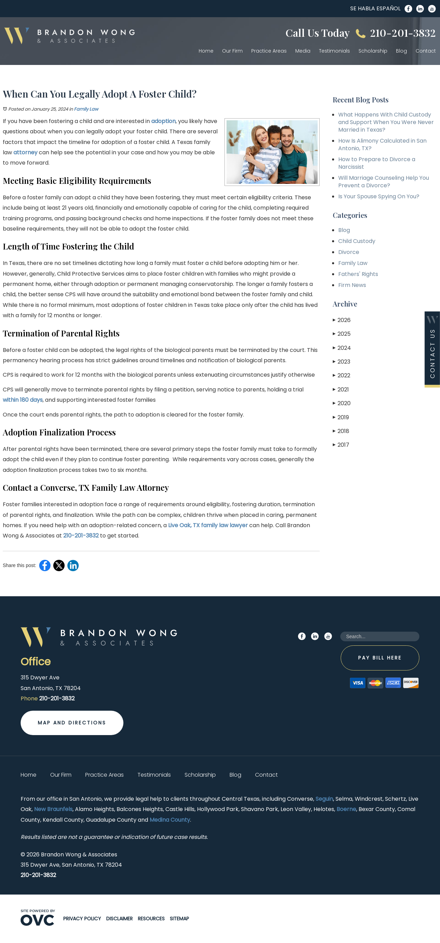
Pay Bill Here (380, 657)
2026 (342, 320)
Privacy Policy (82, 918)
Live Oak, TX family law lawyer (208, 525)
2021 (341, 390)
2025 (342, 334)
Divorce (348, 252)
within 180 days (23, 400)
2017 (341, 445)
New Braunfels (53, 809)
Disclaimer (119, 918)
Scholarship (373, 50)
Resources (151, 918)
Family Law (86, 109)
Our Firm (232, 50)
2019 (341, 417)
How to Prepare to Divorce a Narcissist (376, 163)
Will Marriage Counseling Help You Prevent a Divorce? (383, 181)
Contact (426, 50)
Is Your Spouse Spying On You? (378, 196)
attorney (25, 152)
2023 (341, 362)
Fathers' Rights (358, 274)
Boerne (346, 809)
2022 (341, 375)
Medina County (170, 820)
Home (206, 50)
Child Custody (356, 241)
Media (302, 50)
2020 (342, 403)
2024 (342, 348)
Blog (401, 50)
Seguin (324, 799)
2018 (341, 431)
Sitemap (179, 918)
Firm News (352, 285)
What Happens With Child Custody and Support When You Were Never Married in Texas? (386, 122)
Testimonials (334, 50)
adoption (163, 121)
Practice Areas (269, 50)
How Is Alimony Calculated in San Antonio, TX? (382, 144)
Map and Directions (72, 722)
